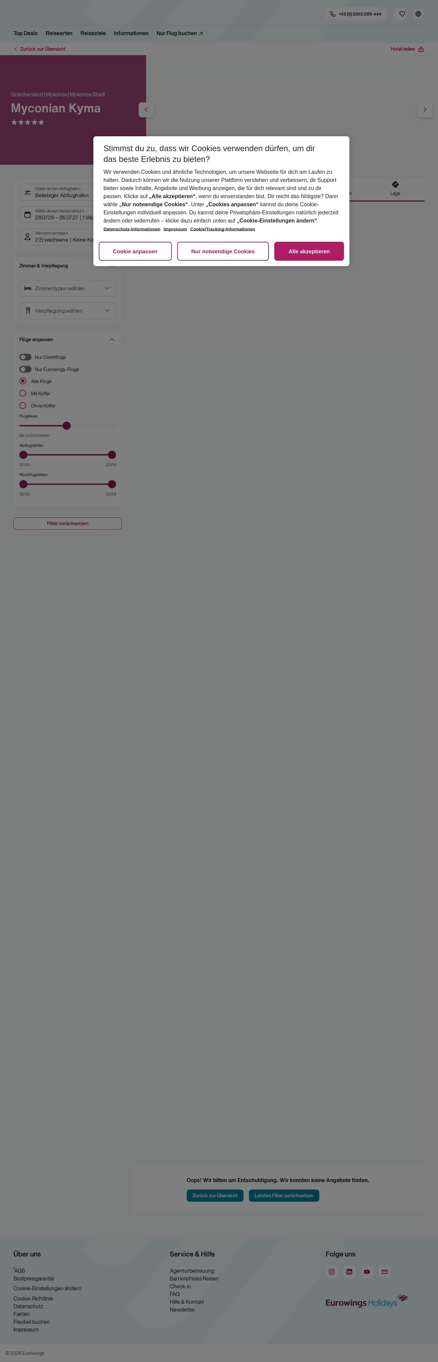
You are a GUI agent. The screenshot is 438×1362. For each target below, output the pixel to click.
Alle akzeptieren (309, 252)
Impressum (175, 229)
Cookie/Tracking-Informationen (222, 229)
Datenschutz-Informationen (131, 229)
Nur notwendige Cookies (223, 252)
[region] (221, 201)
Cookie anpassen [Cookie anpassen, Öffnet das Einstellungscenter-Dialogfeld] (135, 252)
